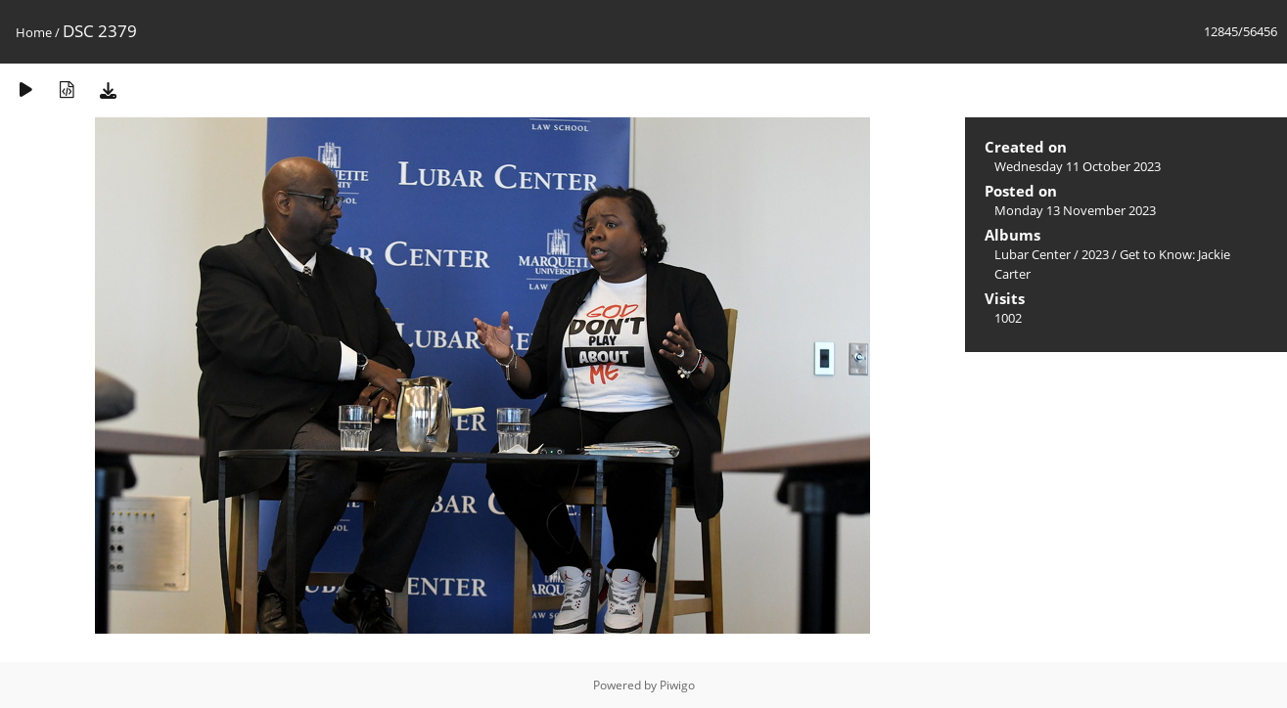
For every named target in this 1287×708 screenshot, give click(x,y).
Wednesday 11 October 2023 (1077, 166)
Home (34, 32)
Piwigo (677, 685)
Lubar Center (1032, 254)
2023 (1095, 254)
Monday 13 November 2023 (1075, 210)
